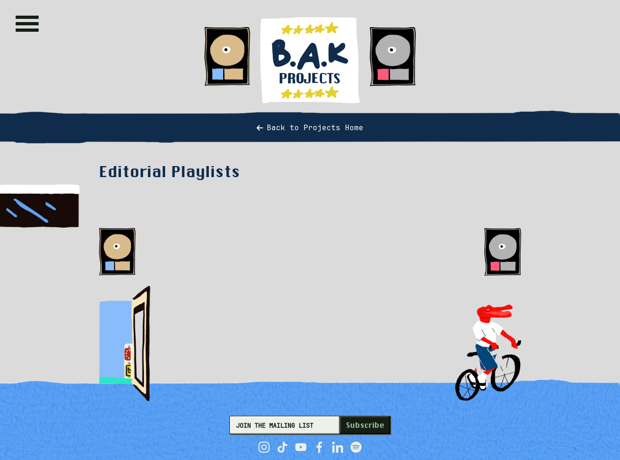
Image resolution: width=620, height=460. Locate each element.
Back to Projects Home (310, 127)
